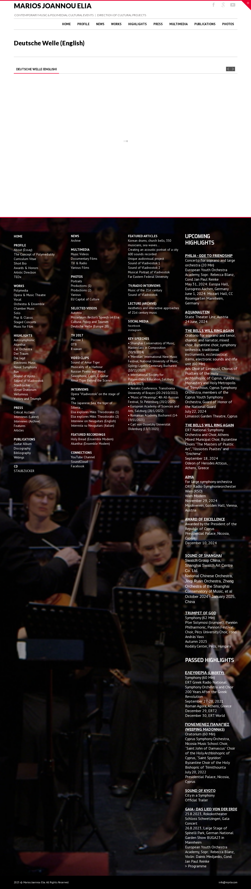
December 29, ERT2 (201, 710)
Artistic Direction (25, 272)
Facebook (77, 466)
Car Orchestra (23, 349)
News (100, 24)
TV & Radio (79, 263)
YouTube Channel (83, 457)
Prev (228, 69)
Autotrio (76, 313)
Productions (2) (81, 290)
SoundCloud (79, 461)
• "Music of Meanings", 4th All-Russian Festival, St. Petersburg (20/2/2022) (153, 399)
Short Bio (20, 263)
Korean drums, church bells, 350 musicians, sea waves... (149, 242)
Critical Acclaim (24, 412)
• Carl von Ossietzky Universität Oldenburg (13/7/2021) (149, 426)
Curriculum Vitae (25, 259)
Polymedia (21, 290)
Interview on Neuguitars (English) (93, 421)
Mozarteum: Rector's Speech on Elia (95, 317)
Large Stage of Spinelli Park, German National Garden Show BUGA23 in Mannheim (209, 835)
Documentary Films (84, 258)
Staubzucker (22, 385)
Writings (19, 457)
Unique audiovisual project (146, 258)
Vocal (17, 299)
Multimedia (178, 24)
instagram (135, 330)
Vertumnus (21, 394)
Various (76, 295)
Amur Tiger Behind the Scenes (91, 380)
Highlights (137, 24)
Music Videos (80, 254)
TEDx (17, 277)
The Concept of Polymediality (34, 254)
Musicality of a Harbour (87, 367)
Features (19, 426)
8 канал (76, 349)
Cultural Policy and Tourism (89, 322)
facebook (134, 325)
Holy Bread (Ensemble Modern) (92, 439)
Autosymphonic (24, 340)
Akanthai (19, 344)
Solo (17, 313)
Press (158, 24)
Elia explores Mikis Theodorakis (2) (95, 416)
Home (66, 24)
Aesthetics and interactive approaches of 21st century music (153, 310)
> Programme (196, 866)
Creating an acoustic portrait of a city (153, 249)
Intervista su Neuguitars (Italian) (92, 425)
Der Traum (21, 353)
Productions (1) (81, 286)
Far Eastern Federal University (148, 276)
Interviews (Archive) (27, 421)
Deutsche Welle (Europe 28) (90, 326)
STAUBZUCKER (24, 471)
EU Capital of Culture (85, 299)
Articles (19, 430)
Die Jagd (19, 358)
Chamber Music (24, 308)
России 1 (77, 340)
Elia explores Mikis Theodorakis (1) (95, 412)
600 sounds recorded (142, 254)
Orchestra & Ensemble (29, 304)
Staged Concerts (25, 322)
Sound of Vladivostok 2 (144, 267)
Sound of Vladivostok (28, 380)
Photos (228, 24)
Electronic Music (25, 362)
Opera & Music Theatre (30, 295)
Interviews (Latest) (26, 417)
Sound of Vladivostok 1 (144, 263)
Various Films (80, 267)
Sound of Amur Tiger (85, 362)
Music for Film (23, 326)
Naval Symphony (25, 367)
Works (116, 24)
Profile (83, 24)
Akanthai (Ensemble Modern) (90, 443)
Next (233, 69)
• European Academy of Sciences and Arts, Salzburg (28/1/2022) (153, 408)
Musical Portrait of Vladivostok (149, 272)
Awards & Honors (26, 268)
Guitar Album (23, 444)
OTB (74, 344)
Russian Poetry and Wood (88, 371)
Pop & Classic (23, 317)
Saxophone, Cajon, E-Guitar (89, 376)
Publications (205, 24)
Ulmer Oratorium (25, 390)
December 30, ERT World (205, 715)
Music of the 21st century (145, 290)
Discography (22, 448)
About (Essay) (23, 250)
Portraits (76, 281)
